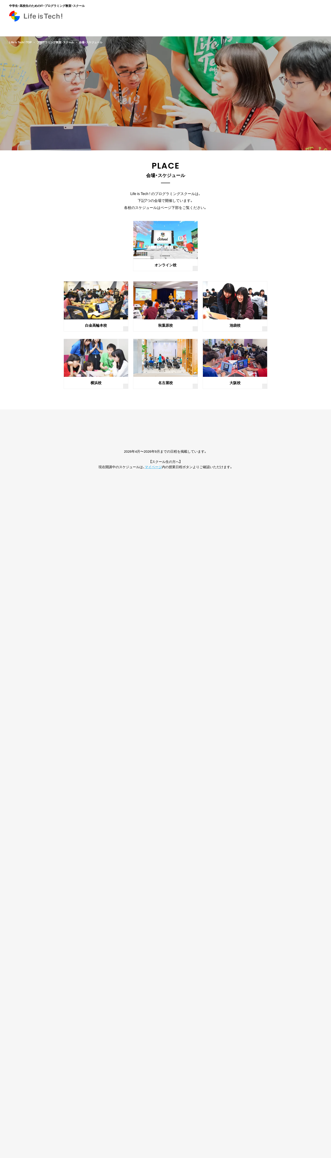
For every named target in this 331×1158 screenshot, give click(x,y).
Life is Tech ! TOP (20, 42)
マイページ (153, 466)
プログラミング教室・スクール (55, 42)
